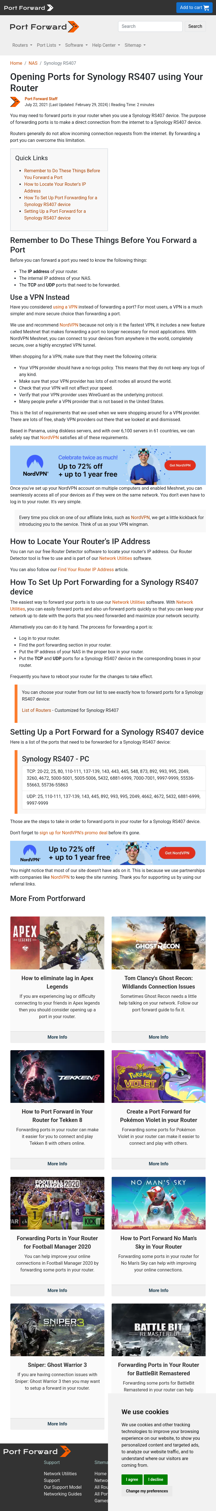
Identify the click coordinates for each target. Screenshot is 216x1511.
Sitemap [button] (133, 45)
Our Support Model (63, 1487)
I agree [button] (132, 1479)
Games (101, 1500)
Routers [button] (20, 45)
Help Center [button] (104, 45)
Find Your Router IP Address (86, 569)
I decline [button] (155, 1479)
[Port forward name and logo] (28, 7)
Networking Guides (63, 1494)
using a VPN (65, 307)
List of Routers (36, 710)
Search (195, 26)
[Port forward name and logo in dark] (44, 26)
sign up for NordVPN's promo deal (73, 832)
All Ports (103, 1494)
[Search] (150, 26)
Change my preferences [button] (147, 1491)
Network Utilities (115, 558)
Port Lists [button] (47, 45)
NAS (33, 63)
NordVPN (69, 325)
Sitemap (102, 1462)
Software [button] (74, 45)
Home (16, 63)
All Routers (105, 1487)
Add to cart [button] (194, 8)
